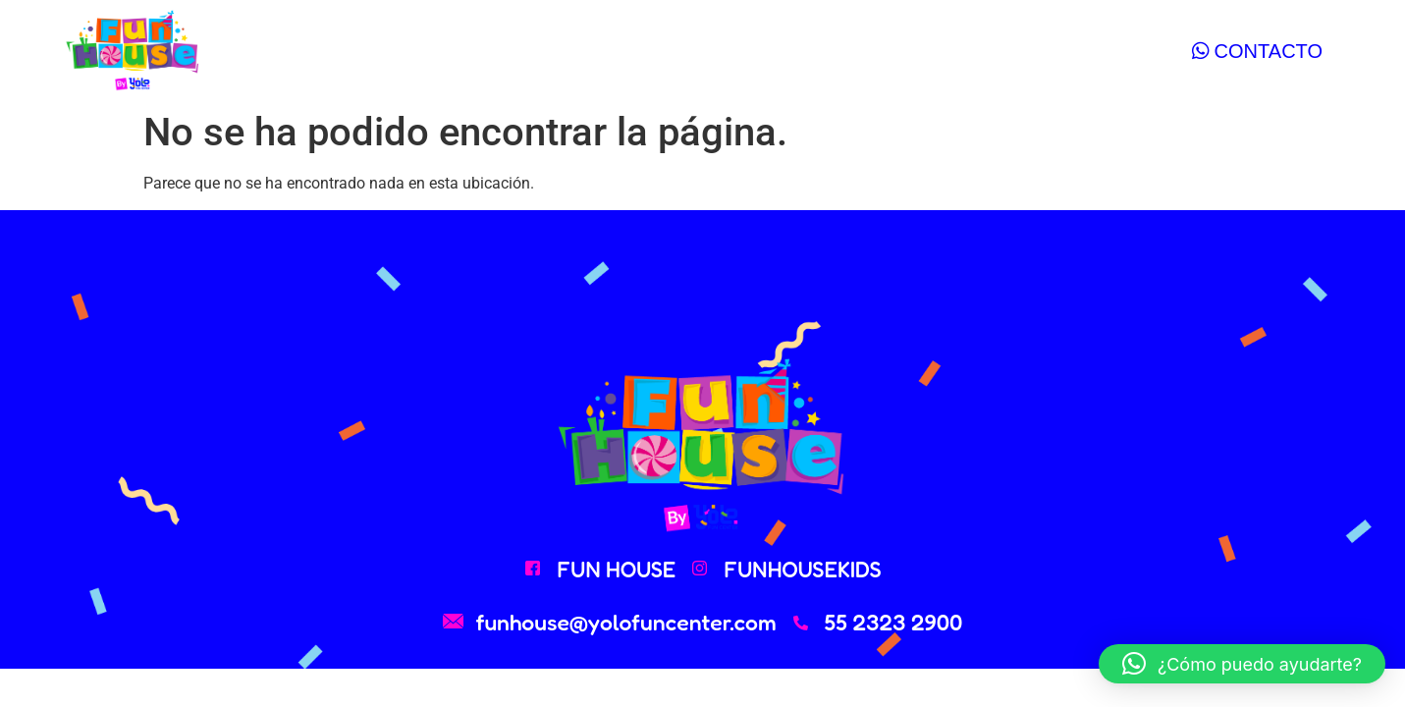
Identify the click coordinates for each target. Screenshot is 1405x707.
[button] (1242, 663)
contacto (829, 50)
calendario (692, 50)
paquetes (551, 50)
